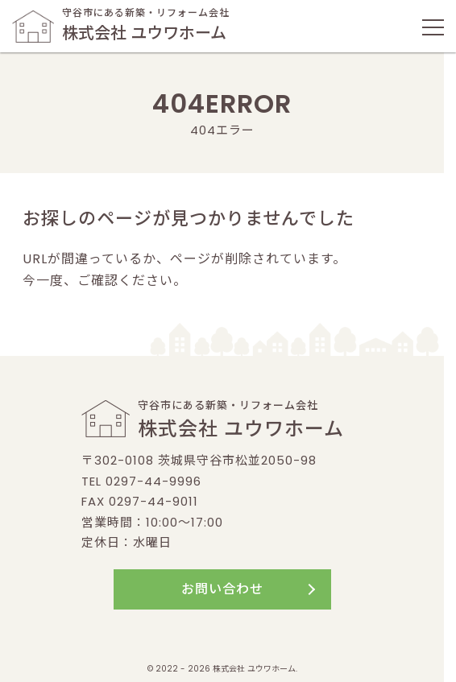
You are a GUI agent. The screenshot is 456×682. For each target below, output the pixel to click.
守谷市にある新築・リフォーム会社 (121, 25)
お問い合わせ (222, 589)
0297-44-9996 (153, 481)
